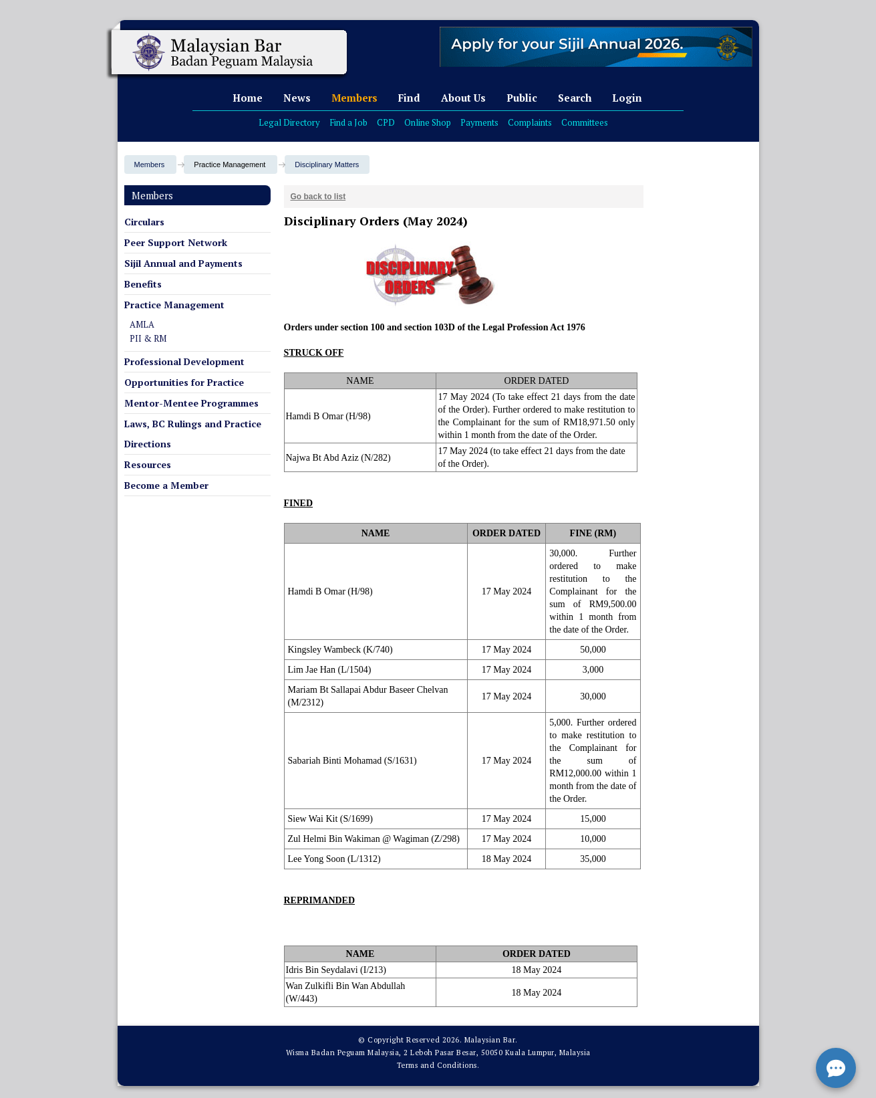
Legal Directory (289, 122)
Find (409, 97)
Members (354, 97)
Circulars (144, 221)
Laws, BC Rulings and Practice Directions (192, 433)
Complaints (530, 122)
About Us (463, 97)
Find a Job (348, 122)
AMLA (142, 324)
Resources (147, 464)
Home (248, 97)
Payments (479, 122)
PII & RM (148, 338)
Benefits (143, 284)
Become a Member (166, 485)
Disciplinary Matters (327, 164)
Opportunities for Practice (184, 382)
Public (521, 97)
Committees (584, 122)
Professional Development (184, 361)
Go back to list (318, 196)
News (297, 97)
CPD (386, 122)
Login (627, 97)
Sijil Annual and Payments (183, 263)
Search (574, 97)
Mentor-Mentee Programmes (191, 403)
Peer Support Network (175, 242)
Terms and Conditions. (438, 1065)
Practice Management (174, 304)
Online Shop (427, 122)
